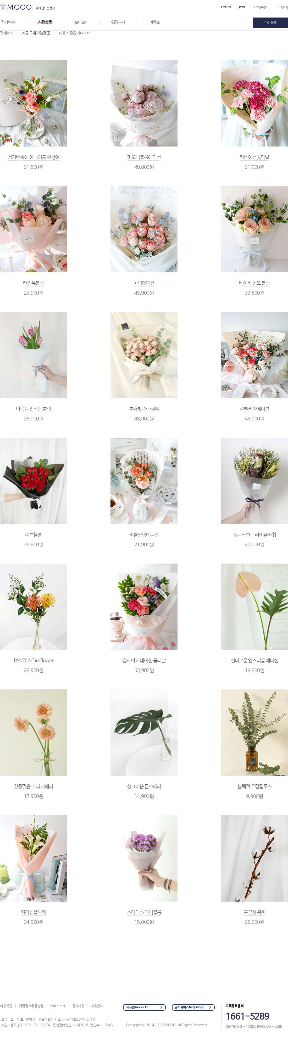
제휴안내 (97, 1006)
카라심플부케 (33, 912)
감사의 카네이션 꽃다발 (144, 661)
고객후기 (282, 7)
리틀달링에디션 (144, 535)
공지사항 (78, 1006)
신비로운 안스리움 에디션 (254, 661)
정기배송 (8, 22)
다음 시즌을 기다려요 (74, 33)
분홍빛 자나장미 (144, 409)
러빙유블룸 (33, 283)
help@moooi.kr (137, 1007)
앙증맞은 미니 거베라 (33, 787)
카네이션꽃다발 (254, 157)
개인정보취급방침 (31, 1006)
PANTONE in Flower (33, 661)
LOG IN (226, 7)
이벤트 (154, 22)
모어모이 (81, 22)
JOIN (242, 7)
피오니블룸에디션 (144, 157)
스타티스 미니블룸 (144, 912)
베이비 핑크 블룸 (254, 283)
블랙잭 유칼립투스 (254, 787)
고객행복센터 (261, 7)
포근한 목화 (254, 912)
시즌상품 (45, 22)
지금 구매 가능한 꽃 (36, 33)
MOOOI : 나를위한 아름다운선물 (27, 7)
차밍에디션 (144, 283)
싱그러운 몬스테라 (144, 787)
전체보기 (6, 33)
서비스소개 (58, 1006)
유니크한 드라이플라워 (254, 535)
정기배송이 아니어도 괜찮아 (33, 157)
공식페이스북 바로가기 (189, 1007)
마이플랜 (270, 23)
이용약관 (6, 1006)
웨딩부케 (118, 22)
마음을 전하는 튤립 (33, 409)
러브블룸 (33, 535)
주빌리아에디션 (254, 409)
